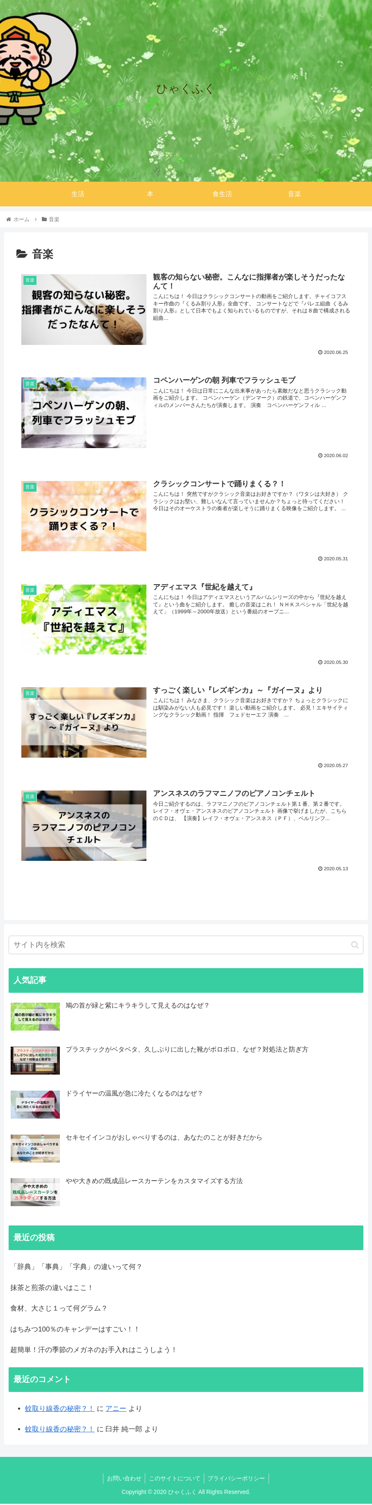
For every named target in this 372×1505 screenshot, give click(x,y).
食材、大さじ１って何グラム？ (59, 1309)
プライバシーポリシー (238, 1479)
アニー (115, 1409)
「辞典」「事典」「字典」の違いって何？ (76, 1268)
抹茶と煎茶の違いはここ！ (52, 1288)
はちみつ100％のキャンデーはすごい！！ (75, 1330)
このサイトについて (175, 1479)
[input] (186, 946)
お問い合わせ (123, 1479)
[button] (355, 946)
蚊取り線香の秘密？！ (60, 1409)
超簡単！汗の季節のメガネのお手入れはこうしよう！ (94, 1351)
